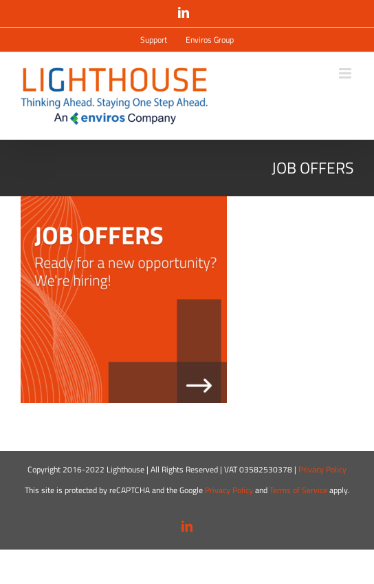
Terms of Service (298, 490)
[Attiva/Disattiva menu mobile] (346, 73)
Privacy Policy (322, 469)
